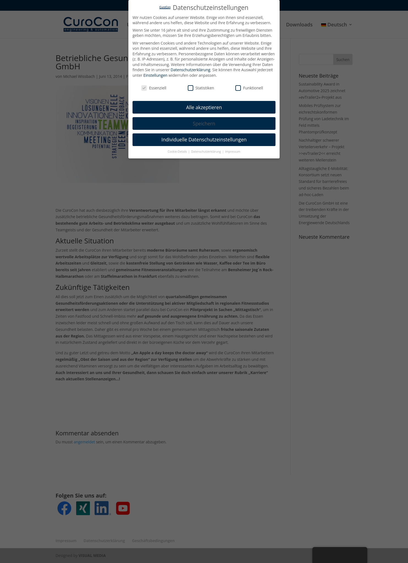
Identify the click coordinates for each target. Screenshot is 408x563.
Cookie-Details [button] (178, 148)
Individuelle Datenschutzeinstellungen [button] (204, 135)
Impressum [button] (232, 148)
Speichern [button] (204, 119)
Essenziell (153, 84)
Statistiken (201, 84)
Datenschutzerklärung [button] (206, 148)
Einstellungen (155, 71)
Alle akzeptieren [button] (204, 103)
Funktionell (249, 84)
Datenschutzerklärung (190, 65)
